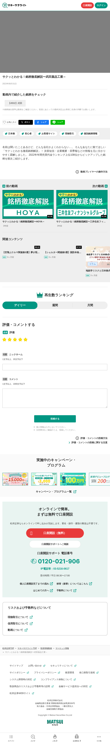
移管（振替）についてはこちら (75, 583)
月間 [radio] (90, 305)
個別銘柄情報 (90, 133)
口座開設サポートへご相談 (55, 544)
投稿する (55, 418)
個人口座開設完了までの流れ (36, 583)
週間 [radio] (55, 305)
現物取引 (69, 133)
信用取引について (20, 623)
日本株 (11, 133)
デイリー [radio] (20, 305)
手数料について (67, 590)
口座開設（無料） (55, 533)
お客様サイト (48, 133)
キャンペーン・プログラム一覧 (56, 492)
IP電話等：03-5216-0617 (55, 568)
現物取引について (20, 617)
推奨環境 (69, 672)
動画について (18, 630)
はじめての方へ (43, 590)
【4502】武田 (15, 103)
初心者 (28, 133)
